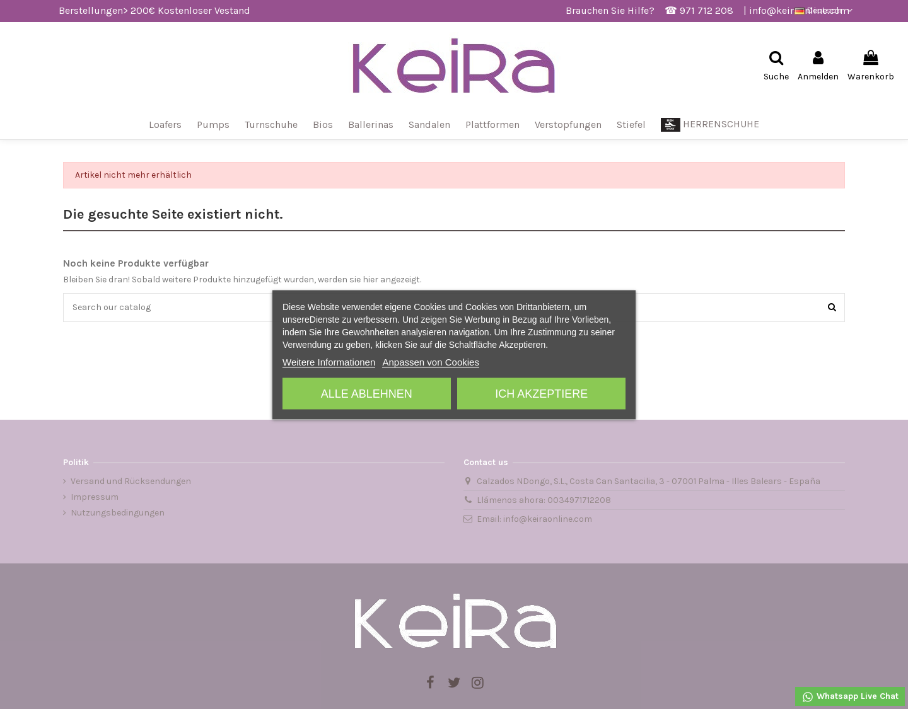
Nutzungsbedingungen (118, 512)
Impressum (95, 497)
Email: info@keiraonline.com (534, 519)
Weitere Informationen (328, 361)
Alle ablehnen (366, 393)
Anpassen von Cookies (430, 361)
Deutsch (824, 10)
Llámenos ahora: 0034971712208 (544, 500)
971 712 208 (706, 10)
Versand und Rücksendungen (131, 481)
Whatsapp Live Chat (850, 697)
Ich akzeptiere (541, 393)
